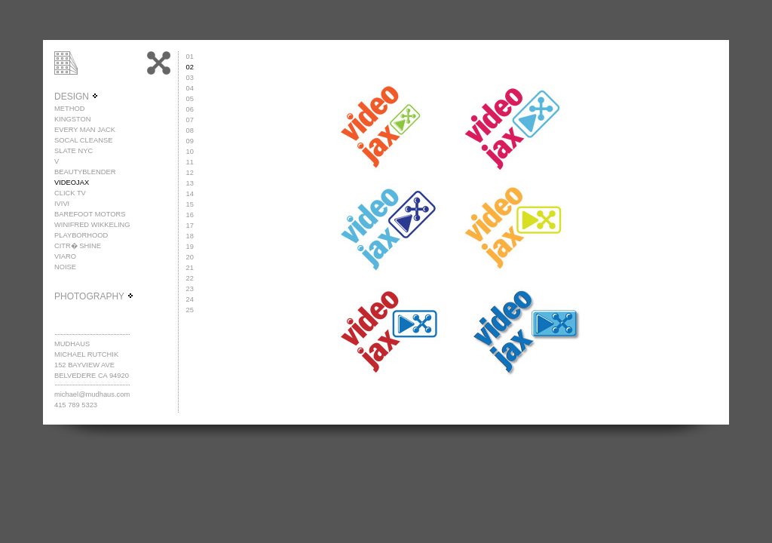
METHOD (69, 108)
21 (190, 268)
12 (190, 172)
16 (190, 215)
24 (190, 299)
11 (190, 162)
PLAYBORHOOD (81, 235)
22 (190, 278)
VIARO (65, 256)
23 (190, 289)
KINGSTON (72, 119)
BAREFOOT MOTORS (90, 214)
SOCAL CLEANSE (83, 140)
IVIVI (61, 203)
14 (190, 194)
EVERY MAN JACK (84, 129)
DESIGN (76, 96)
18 (190, 236)
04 (190, 88)
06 (190, 109)
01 (190, 56)
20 (190, 257)
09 (190, 141)
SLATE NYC (73, 151)
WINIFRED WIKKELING (92, 225)
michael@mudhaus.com (92, 394)
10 (190, 151)
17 (190, 225)
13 (190, 183)
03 (190, 77)
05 (190, 99)
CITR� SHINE (77, 246)
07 (190, 120)
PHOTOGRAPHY (94, 296)
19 (190, 246)
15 (190, 204)
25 (190, 310)
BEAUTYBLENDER (84, 172)
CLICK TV (70, 193)
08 (190, 130)
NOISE (65, 267)
